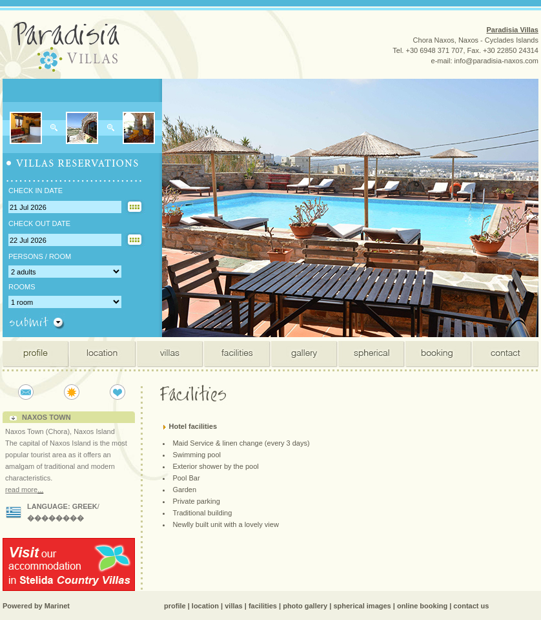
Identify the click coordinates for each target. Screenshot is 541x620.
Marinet (57, 606)
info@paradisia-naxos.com (496, 61)
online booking (422, 606)
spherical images (362, 606)
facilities (263, 606)
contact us (471, 606)
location (205, 606)
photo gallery (305, 606)
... (40, 489)
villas (234, 606)
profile (175, 606)
